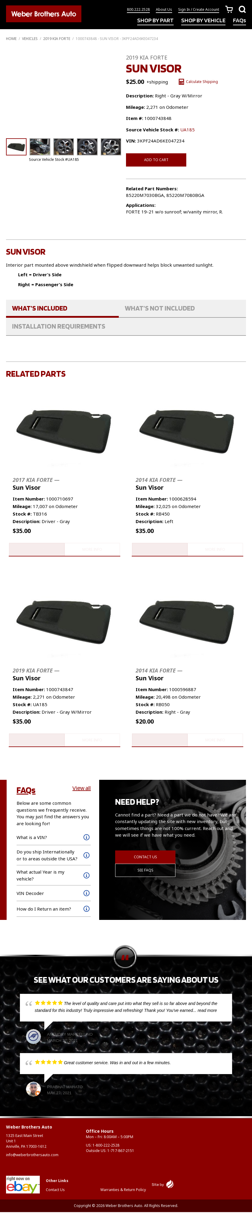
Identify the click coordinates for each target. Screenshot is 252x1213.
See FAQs (145, 871)
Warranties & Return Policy (123, 1190)
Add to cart (156, 159)
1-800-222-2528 (106, 1146)
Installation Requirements (58, 326)
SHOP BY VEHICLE (203, 20)
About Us (164, 9)
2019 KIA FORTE (56, 38)
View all (81, 789)
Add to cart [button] (36, 549)
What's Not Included (160, 308)
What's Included (39, 308)
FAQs (239, 20)
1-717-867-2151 (120, 1151)
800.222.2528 (138, 9)
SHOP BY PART (155, 20)
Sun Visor (36, 484)
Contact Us (145, 857)
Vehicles (30, 38)
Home (11, 38)
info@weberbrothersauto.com (32, 1155)
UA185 (187, 130)
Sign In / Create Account (198, 9)
